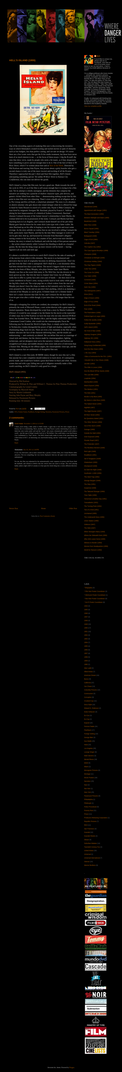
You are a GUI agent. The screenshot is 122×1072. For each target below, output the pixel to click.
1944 (86, 606)
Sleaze (86, 840)
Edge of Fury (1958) (91, 302)
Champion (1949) (90, 254)
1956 (86, 650)
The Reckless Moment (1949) (94, 448)
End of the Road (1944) (92, 305)
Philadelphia (88, 799)
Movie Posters (89, 778)
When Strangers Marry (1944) (94, 532)
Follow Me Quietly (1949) (93, 320)
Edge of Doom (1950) (91, 298)
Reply (16, 443)
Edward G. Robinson (91, 708)
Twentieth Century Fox (92, 847)
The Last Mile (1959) (91, 375)
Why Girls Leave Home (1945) (94, 539)
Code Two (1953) (90, 269)
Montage (87, 774)
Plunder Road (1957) (91, 440)
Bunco (86, 679)
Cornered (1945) (90, 280)
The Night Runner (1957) (93, 411)
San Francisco (89, 829)
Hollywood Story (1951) (92, 342)
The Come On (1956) (91, 272)
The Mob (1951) (89, 393)
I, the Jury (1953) (90, 353)
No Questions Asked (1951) (93, 418)
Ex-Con (86, 715)
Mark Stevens (89, 756)
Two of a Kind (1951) (91, 510)
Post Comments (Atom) (47, 516)
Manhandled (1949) (91, 382)
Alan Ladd (87, 668)
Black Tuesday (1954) (91, 232)
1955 (15, 412)
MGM (86, 763)
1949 (86, 624)
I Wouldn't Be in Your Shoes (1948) (96, 360)
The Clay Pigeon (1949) (92, 265)
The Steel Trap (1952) (91, 477)
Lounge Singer (89, 752)
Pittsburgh (87, 803)
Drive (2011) (88, 294)
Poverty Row (88, 810)
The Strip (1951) (89, 484)
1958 (86, 657)
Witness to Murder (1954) (93, 543)
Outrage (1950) (89, 429)
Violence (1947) (89, 524)
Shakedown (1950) (90, 462)
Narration (48, 412)
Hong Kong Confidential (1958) (95, 345)
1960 (86, 664)
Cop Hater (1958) (90, 276)
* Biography (88, 588)
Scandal (87, 832)
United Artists (88, 850)
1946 (86, 613)
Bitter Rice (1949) (90, 225)
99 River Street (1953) (92, 415)
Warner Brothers (90, 865)
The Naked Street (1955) (92, 404)
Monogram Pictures (91, 770)
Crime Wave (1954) (91, 283)
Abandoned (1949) (90, 207)
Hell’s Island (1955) (91, 327)
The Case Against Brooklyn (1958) (96, 250)
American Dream (90, 675)
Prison (67, 412)
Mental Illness (89, 759)
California (87, 683)
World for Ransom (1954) (93, 550)
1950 (86, 628)
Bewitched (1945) (90, 221)
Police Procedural (90, 807)
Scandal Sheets (89, 836)
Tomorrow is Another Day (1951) (95, 499)
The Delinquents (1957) (92, 291)
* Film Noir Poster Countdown (94, 591)
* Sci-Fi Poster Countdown (93, 602)
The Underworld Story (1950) (94, 517)
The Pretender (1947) (91, 444)
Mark (98, 56)
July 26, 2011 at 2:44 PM (31, 449)
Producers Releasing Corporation (95, 818)
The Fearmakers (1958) (92, 312)
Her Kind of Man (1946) (92, 331)
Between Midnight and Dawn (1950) (96, 218)
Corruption (87, 697)
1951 (86, 631)
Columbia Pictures (90, 690)
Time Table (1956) (90, 495)
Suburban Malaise (90, 843)
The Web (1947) (89, 528)
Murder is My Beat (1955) (93, 396)
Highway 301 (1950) (91, 338)
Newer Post (13, 508)
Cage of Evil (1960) (91, 239)
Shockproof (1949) (90, 466)
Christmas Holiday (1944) (93, 261)
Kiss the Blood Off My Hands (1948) (96, 371)
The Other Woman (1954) (93, 422)
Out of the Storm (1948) (92, 426)
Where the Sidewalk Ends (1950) (95, 535)
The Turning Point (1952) (93, 506)
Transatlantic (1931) (91, 502)
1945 (86, 609)
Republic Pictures (90, 821)
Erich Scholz (19, 423)
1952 (86, 635)
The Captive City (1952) (92, 247)
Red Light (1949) (90, 451)
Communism (88, 693)
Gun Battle (88, 741)
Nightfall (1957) (89, 407)
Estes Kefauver (89, 712)
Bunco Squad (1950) (91, 228)
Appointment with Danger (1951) (95, 210)
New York (87, 792)
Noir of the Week (56, 165)
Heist (86, 745)
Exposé (86, 723)
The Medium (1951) (91, 389)
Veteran (87, 861)
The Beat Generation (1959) (94, 214)
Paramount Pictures (58, 412)
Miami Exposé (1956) (91, 385)
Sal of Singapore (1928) (92, 459)
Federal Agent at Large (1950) (94, 316)
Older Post (73, 508)
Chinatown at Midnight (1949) (94, 258)
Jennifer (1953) (89, 364)
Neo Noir (87, 788)
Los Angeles (88, 748)
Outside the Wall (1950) (92, 433)
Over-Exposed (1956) (91, 437)
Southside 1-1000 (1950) (92, 473)
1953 (86, 639)
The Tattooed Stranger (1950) (94, 491)
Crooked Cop (88, 701)
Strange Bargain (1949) (92, 480)
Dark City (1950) (90, 287)
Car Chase (88, 686)
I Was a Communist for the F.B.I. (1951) (98, 356)
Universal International (92, 858)
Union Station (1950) (91, 521)
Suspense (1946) (90, 488)
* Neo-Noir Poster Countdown (94, 598)
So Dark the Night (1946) (93, 470)
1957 (86, 653)
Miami (86, 766)
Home (43, 508)
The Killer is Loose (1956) (93, 367)
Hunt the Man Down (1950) (93, 349)
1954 (86, 642)
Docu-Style (88, 704)
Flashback (31, 412)
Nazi (85, 785)
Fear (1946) (88, 309)
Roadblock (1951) (90, 455)
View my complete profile (93, 106)
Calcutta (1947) (89, 243)
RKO (86, 825)
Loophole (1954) (90, 378)
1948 (86, 620)
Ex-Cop (86, 719)
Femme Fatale (22, 412)
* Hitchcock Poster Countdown (94, 595)
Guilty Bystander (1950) (92, 323)
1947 (86, 617)
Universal (87, 854)
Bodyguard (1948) (90, 236)
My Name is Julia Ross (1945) (94, 400)
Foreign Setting (40, 412)
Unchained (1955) (90, 513)
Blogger (71, 1067)
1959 (86, 661)
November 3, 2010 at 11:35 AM (34, 423)
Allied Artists (88, 672)
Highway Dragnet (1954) (92, 334)
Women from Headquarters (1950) (96, 546)
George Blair (88, 737)
